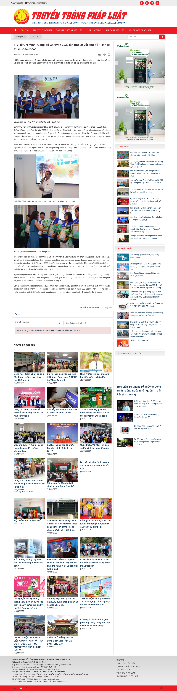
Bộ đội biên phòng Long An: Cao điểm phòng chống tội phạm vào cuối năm (147, 441)
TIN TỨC (120, 660)
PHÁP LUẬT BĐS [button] (93, 30)
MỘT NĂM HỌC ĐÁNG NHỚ (27, 520)
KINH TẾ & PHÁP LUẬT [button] (42, 30)
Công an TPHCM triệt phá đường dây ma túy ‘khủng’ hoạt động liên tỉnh (146, 190)
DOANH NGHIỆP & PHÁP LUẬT (129, 667)
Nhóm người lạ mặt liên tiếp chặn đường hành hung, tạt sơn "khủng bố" (146, 314)
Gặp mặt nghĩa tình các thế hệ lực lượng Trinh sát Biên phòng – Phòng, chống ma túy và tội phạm (146, 164)
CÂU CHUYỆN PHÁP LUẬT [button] (139, 30)
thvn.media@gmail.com (37, 3)
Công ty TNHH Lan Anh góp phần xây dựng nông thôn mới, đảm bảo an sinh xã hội (95, 622)
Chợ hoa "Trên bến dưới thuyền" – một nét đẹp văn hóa (148, 427)
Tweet (17, 314)
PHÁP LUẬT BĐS (123, 670)
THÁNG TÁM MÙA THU (139, 341)
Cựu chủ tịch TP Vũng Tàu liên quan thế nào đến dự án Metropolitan (29, 448)
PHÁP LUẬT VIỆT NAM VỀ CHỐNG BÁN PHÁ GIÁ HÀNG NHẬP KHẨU (146, 304)
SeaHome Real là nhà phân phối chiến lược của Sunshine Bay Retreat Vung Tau (145, 210)
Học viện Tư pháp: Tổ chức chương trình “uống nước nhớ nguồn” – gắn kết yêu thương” (139, 390)
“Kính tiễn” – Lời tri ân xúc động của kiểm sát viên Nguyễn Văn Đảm (144, 153)
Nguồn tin (108, 308)
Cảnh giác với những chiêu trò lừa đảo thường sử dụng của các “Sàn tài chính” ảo (95, 523)
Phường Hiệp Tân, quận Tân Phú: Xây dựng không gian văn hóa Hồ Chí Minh (62, 602)
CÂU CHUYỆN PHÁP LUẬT (127, 676)
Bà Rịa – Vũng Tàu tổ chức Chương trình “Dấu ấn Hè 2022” (60, 448)
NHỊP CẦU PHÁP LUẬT (126, 673)
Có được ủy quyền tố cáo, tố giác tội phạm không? (144, 256)
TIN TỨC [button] (25, 30)
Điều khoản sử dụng (60, 681)
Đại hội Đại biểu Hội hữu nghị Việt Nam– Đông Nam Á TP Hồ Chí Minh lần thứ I (62, 377)
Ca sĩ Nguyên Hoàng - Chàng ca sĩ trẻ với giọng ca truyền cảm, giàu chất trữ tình (145, 266)
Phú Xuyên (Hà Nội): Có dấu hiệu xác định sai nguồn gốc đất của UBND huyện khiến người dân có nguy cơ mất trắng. (146, 285)
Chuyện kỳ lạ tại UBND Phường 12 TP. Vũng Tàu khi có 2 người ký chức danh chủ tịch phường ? (145, 324)
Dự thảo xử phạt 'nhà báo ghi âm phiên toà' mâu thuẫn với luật (94, 465)
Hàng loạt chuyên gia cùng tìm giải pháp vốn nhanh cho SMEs (146, 218)
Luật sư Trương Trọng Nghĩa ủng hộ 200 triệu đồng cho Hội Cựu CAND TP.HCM (146, 181)
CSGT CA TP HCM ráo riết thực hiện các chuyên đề (147, 415)
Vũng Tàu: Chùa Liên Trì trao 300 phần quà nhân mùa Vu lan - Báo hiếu (29, 483)
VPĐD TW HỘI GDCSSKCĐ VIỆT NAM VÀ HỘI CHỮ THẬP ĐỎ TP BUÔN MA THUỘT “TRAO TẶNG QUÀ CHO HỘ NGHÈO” (28, 644)
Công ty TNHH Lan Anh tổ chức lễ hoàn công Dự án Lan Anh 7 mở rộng (28, 412)
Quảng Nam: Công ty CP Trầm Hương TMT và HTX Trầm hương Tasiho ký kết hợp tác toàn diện (146, 334)
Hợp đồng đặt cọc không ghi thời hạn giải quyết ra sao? (145, 274)
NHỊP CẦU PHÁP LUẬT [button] (115, 30)
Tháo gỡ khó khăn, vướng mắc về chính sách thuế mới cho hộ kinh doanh (146, 237)
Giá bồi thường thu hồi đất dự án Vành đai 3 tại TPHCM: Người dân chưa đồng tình (148, 403)
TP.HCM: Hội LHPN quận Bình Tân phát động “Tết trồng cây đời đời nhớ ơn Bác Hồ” (95, 601)
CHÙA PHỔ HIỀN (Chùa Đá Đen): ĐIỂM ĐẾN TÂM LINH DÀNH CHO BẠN (60, 641)
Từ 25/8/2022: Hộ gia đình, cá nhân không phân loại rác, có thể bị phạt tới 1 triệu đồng (94, 412)
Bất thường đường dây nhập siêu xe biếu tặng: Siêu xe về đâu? (28, 562)
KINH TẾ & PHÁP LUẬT (126, 663)
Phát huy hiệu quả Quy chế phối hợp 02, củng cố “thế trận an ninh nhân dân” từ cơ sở (146, 173)
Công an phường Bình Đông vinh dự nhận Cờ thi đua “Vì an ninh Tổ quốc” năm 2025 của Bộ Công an (145, 229)
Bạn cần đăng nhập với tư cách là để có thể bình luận (49, 330)
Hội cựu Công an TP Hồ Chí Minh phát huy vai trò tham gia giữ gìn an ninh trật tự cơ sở (145, 201)
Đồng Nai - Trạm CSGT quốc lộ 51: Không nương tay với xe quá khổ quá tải (29, 377)
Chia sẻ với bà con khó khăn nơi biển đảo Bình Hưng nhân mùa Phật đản (95, 562)
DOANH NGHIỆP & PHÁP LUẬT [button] (69, 30)
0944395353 (18, 3)
